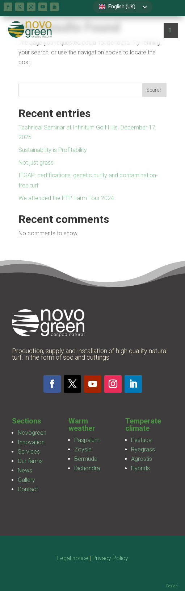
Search (154, 90)
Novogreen (32, 432)
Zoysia (83, 449)
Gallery (26, 479)
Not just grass (36, 162)
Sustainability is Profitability (52, 149)
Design (172, 586)
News (25, 470)
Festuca (141, 440)
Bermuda (85, 458)
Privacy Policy (110, 558)
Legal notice (72, 558)
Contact (28, 489)
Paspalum (87, 440)
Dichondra (87, 468)
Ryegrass (143, 449)
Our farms (30, 461)
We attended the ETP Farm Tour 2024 (66, 198)
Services (29, 451)
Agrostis (141, 458)
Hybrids (140, 468)
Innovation (31, 442)
